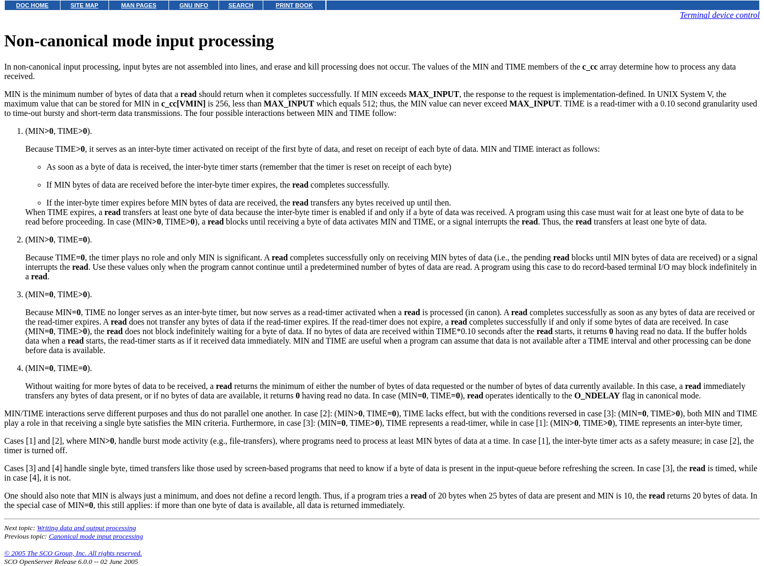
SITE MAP (84, 5)
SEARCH (241, 5)
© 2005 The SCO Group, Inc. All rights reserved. (73, 553)
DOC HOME (32, 5)
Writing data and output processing (86, 528)
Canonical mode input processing (96, 536)
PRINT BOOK (294, 5)
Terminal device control (720, 15)
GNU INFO (194, 5)
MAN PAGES (138, 5)
